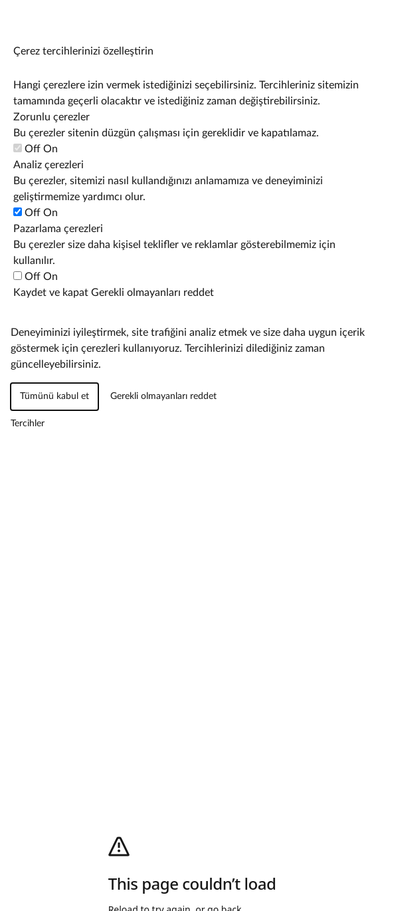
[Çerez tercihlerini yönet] (12, 12)
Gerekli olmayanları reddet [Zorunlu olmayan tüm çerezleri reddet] (152, 292)
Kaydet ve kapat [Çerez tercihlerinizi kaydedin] (50, 292)
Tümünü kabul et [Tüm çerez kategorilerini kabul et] (54, 396)
